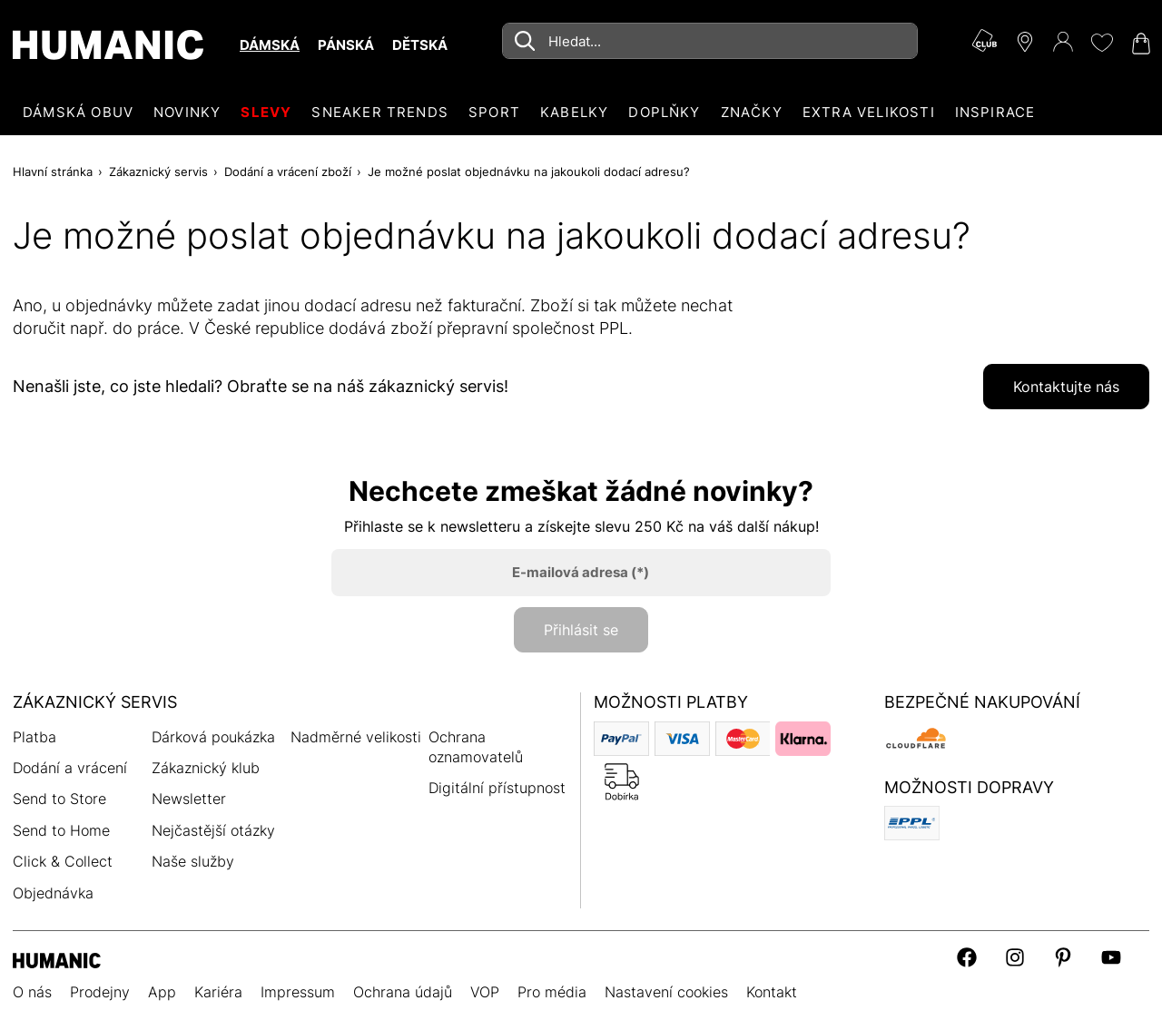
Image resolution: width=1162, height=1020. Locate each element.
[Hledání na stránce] (710, 41)
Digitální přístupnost (497, 788)
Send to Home (61, 830)
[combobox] (710, 41)
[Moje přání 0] (1101, 43)
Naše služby (193, 861)
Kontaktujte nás (1066, 387)
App (162, 992)
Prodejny (100, 992)
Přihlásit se (581, 630)
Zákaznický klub (206, 768)
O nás (32, 992)
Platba (34, 737)
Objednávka (53, 893)
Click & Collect (63, 861)
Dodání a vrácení (70, 768)
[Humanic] (57, 958)
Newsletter (189, 799)
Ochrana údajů (402, 992)
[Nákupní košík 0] (1139, 43)
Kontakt (771, 992)
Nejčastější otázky (213, 830)
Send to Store (59, 799)
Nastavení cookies (666, 992)
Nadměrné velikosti (355, 737)
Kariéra (218, 992)
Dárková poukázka (213, 737)
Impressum (298, 992)
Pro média (551, 992)
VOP (484, 992)
